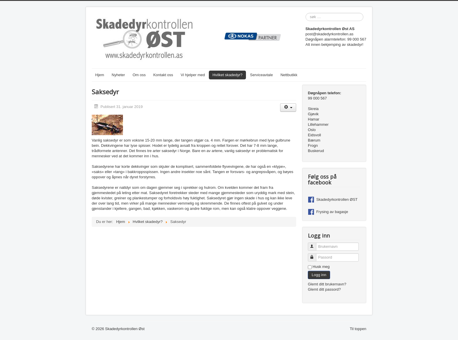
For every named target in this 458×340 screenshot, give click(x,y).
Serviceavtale (261, 75)
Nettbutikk (288, 75)
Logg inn (319, 275)
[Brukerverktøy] (288, 107)
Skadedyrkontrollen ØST (337, 199)
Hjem (99, 75)
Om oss (139, 75)
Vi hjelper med (193, 75)
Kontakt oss (163, 75)
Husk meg (321, 266)
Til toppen (358, 329)
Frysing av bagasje (332, 212)
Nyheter (118, 75)
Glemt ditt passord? (324, 289)
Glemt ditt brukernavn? (327, 284)
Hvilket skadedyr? (227, 75)
